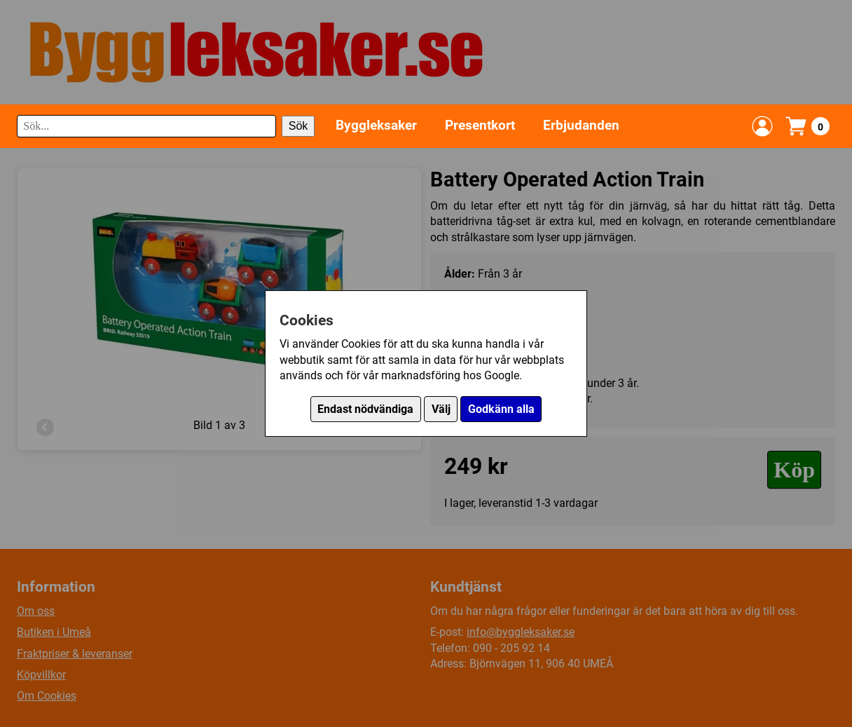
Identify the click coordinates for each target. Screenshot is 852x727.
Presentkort (480, 125)
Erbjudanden (581, 125)
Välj (441, 409)
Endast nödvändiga (365, 409)
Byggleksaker (376, 125)
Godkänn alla (501, 409)
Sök (298, 126)
